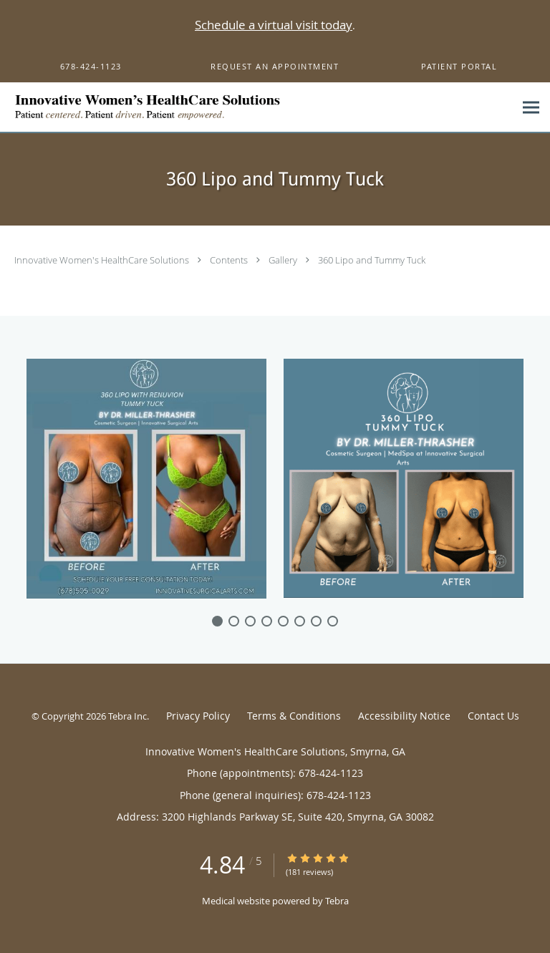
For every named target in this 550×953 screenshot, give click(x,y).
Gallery (284, 259)
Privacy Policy (198, 715)
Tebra (337, 900)
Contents (230, 259)
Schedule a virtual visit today (273, 24)
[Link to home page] (257, 107)
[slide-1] (234, 621)
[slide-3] (267, 621)
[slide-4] (283, 621)
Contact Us (493, 715)
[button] (274, 66)
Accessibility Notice (404, 715)
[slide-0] (217, 621)
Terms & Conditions (294, 715)
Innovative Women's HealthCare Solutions (102, 259)
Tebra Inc (127, 716)
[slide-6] (316, 621)
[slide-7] (333, 621)
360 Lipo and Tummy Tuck (371, 259)
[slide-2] (250, 621)
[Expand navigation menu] (531, 108)
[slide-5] (300, 621)
